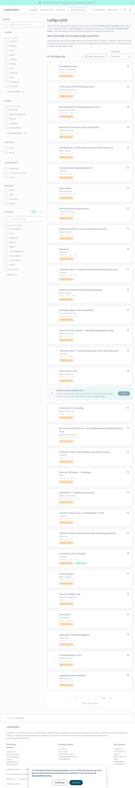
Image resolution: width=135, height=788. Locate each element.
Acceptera (76, 782)
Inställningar (60, 782)
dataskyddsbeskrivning (41, 776)
